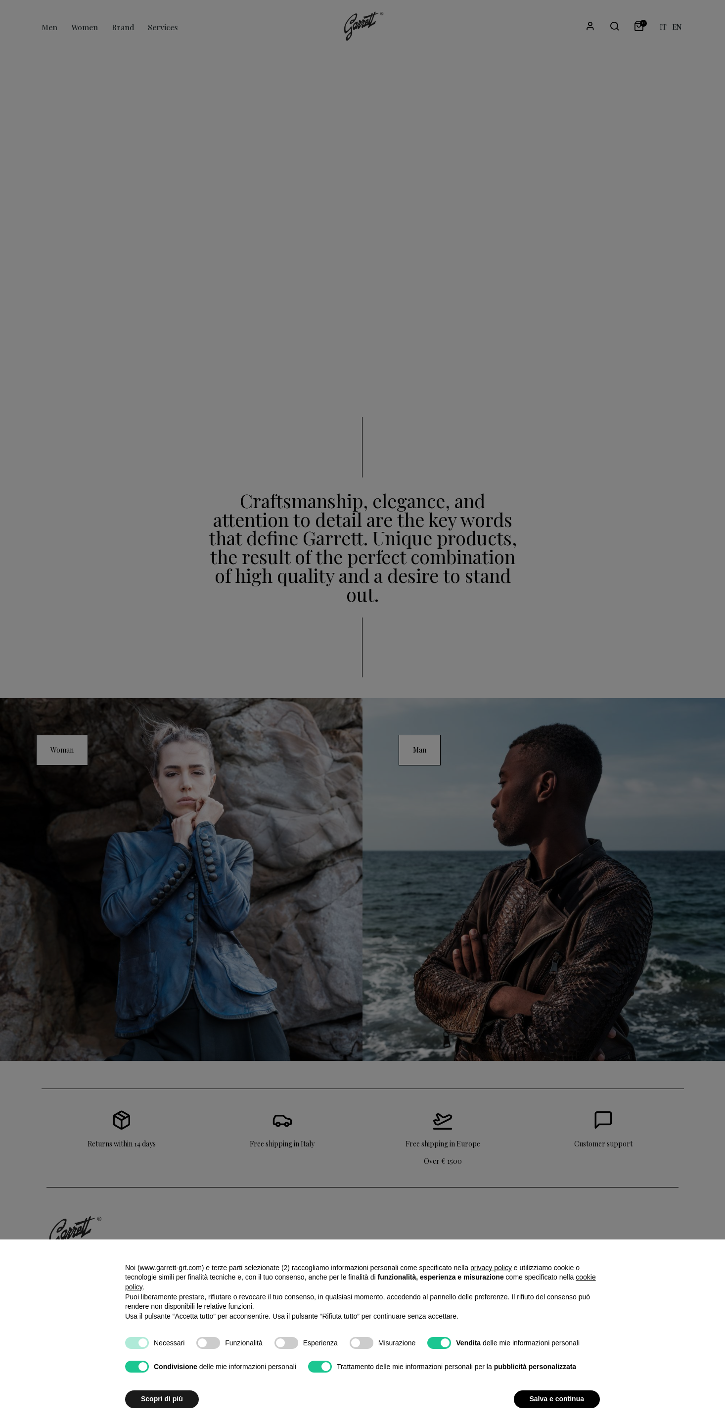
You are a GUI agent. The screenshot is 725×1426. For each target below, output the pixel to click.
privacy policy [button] (491, 1268)
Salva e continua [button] (557, 1399)
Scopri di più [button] (162, 1399)
